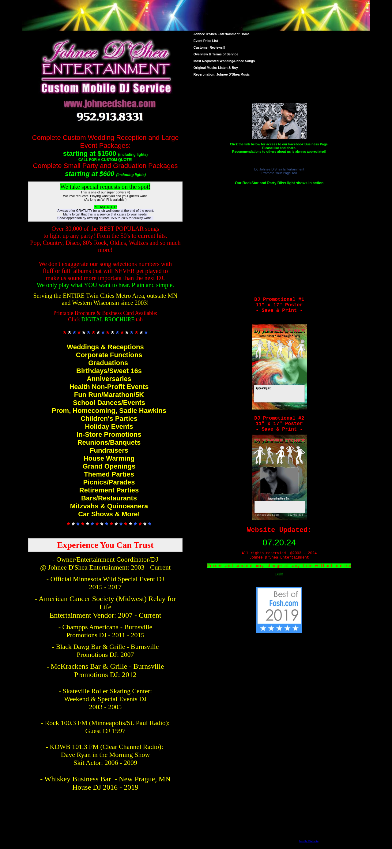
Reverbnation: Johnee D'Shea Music (222, 74)
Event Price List (206, 41)
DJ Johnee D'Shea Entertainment (279, 169)
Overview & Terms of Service (216, 54)
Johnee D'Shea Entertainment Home (222, 34)
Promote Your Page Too (279, 173)
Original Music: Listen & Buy (216, 67)
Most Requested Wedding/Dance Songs (224, 61)
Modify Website (308, 841)
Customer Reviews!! (209, 47)
